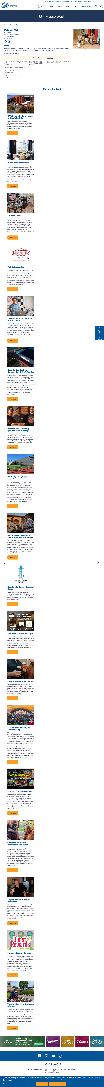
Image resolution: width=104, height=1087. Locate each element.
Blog (75, 6)
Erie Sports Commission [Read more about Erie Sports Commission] (62, 1)
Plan (67, 6)
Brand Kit (56, 1071)
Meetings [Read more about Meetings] (51, 1)
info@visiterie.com (71, 1069)
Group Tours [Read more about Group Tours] (87, 1)
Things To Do (41, 6)
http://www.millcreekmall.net (11, 34)
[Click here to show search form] (101, 6)
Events (59, 6)
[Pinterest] (65, 1056)
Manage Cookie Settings (57, 1084)
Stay (51, 6)
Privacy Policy (49, 1071)
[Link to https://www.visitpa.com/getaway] (52, 1066)
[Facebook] (40, 1056)
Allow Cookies (42, 1084)
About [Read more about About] (46, 1)
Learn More (13, 133)
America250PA (86, 6)
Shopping (6, 25)
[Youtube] (53, 1056)
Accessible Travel (14, 25)
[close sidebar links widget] (99, 327)
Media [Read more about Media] (72, 1)
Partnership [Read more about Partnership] (78, 1)
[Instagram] (46, 1056)
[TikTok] (61, 1056)
